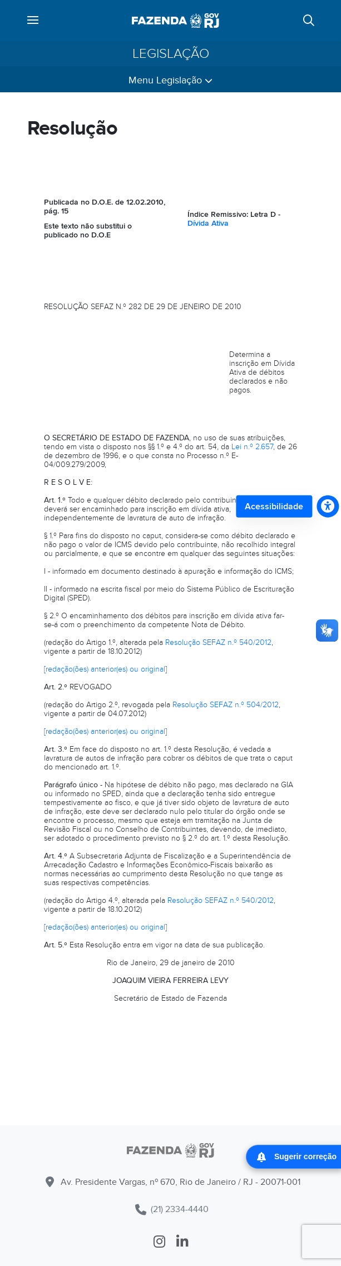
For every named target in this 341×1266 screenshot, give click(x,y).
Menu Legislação (170, 80)
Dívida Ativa (208, 223)
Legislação (170, 54)
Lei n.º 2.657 (252, 446)
